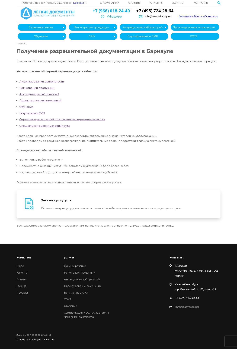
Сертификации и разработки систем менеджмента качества (62, 119)
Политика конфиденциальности (36, 339)
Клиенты (156, 2)
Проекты (22, 292)
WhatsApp (114, 16)
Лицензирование (40, 27)
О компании (109, 2)
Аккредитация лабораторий (143, 27)
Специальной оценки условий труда (44, 125)
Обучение (41, 36)
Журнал (178, 2)
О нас (20, 266)
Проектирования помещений (40, 100)
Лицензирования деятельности (41, 81)
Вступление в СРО (76, 292)
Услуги (69, 257)
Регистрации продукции (36, 87)
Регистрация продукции (91, 27)
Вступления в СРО (32, 113)
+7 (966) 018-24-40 (111, 11)
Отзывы (134, 2)
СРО (92, 36)
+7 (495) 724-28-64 (155, 11)
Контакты (201, 2)
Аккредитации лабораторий (39, 94)
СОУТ (193, 36)
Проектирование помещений (194, 27)
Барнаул (78, 2)
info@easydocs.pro (158, 16)
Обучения (26, 106)
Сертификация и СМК (142, 36)
